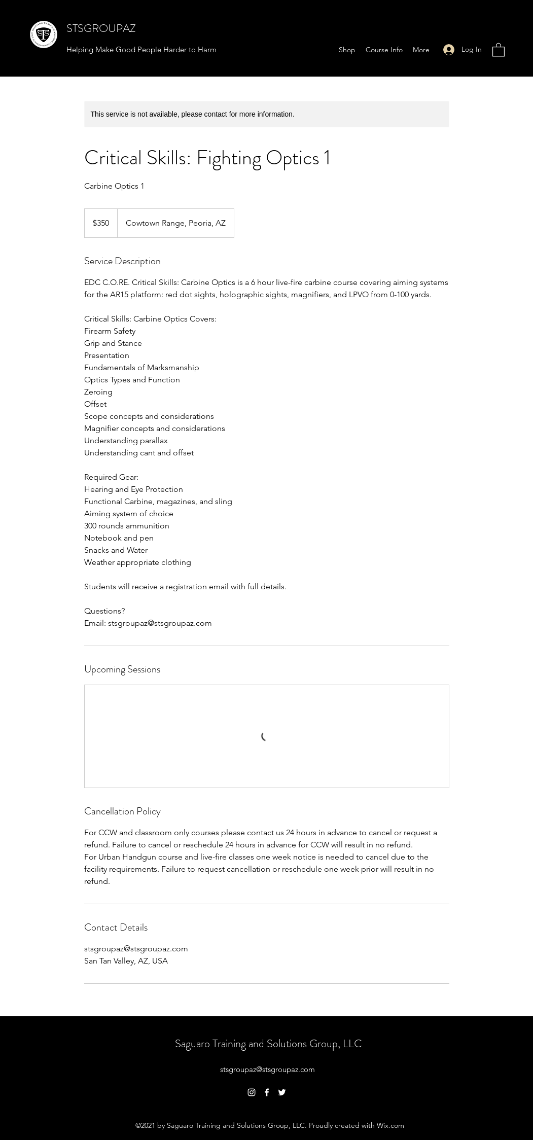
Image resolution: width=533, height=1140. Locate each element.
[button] (498, 49)
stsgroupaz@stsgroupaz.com (267, 1069)
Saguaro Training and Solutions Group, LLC (268, 1043)
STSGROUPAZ (101, 28)
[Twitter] (282, 1092)
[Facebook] (267, 1092)
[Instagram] (251, 1092)
